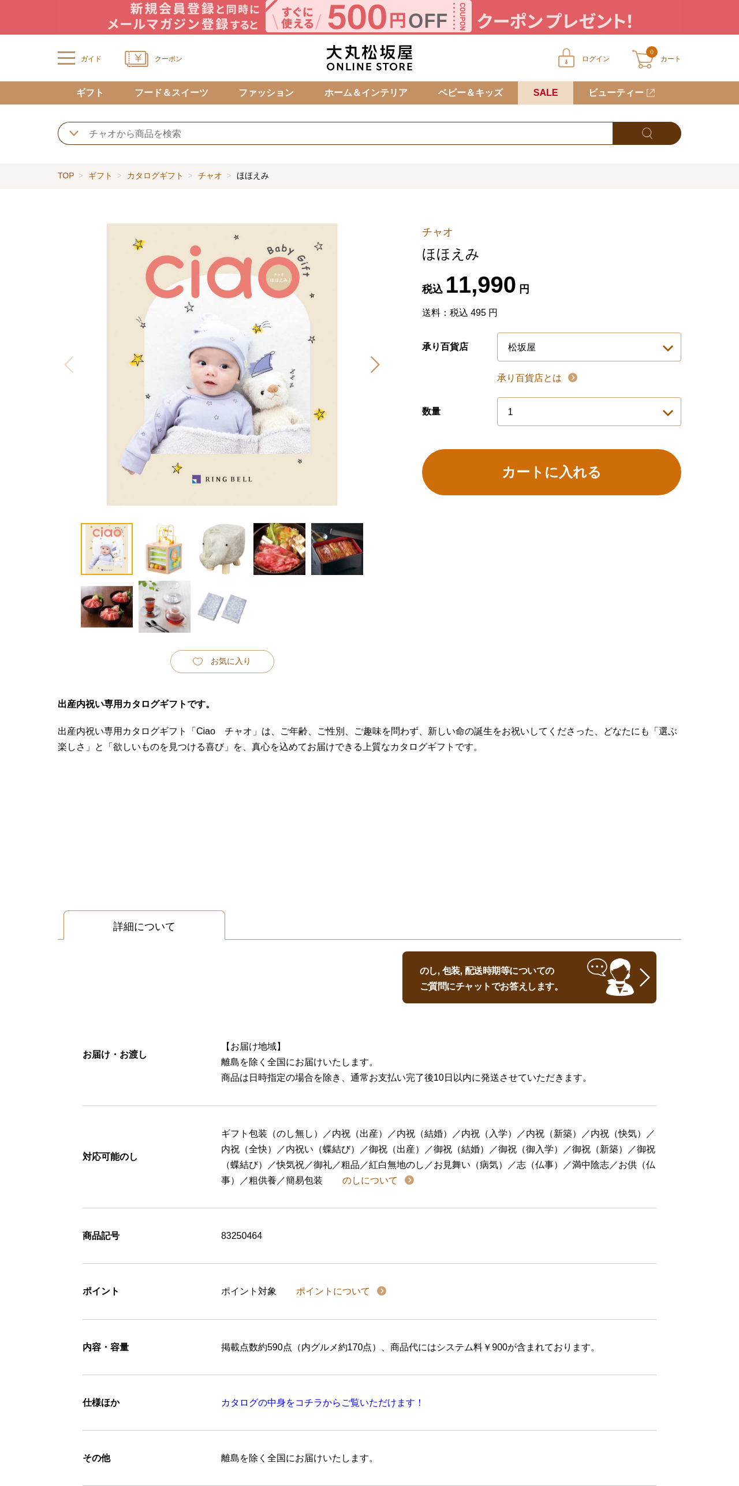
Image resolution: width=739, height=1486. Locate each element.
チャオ (210, 175)
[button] (374, 364)
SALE (545, 93)
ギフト (90, 93)
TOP (66, 175)
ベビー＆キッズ (470, 93)
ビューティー (616, 93)
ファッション (266, 93)
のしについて (371, 1180)
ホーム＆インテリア (366, 93)
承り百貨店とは (530, 378)
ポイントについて (334, 1291)
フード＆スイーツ (171, 93)
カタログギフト (155, 175)
